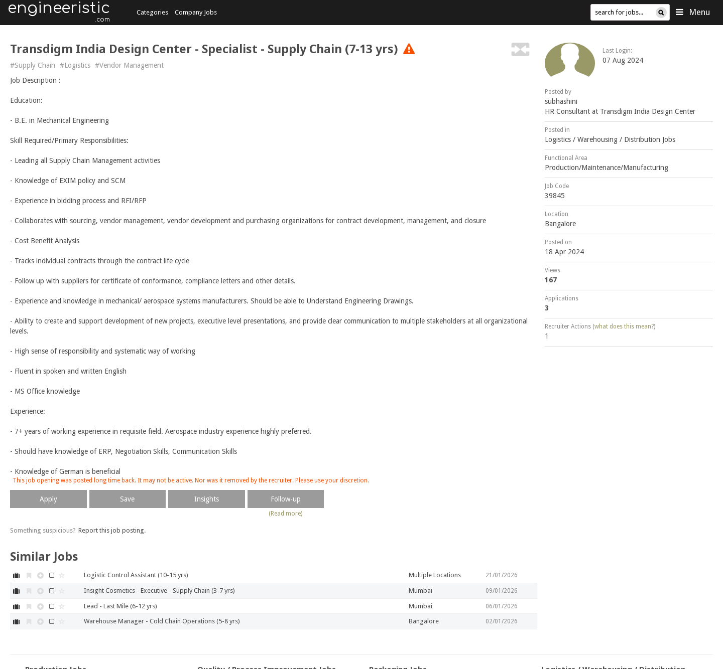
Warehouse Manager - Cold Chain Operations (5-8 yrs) (162, 621)
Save (127, 499)
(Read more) (285, 513)
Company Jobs (196, 12)
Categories (152, 12)
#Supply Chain (32, 65)
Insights (206, 499)
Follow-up (286, 499)
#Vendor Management (129, 65)
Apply (48, 499)
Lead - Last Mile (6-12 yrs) (120, 606)
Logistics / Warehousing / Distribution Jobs (610, 139)
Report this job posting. (112, 530)
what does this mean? (624, 326)
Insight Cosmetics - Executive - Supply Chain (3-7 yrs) (159, 590)
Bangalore (560, 224)
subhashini (561, 101)
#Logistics (75, 65)
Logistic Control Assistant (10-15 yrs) (136, 575)
